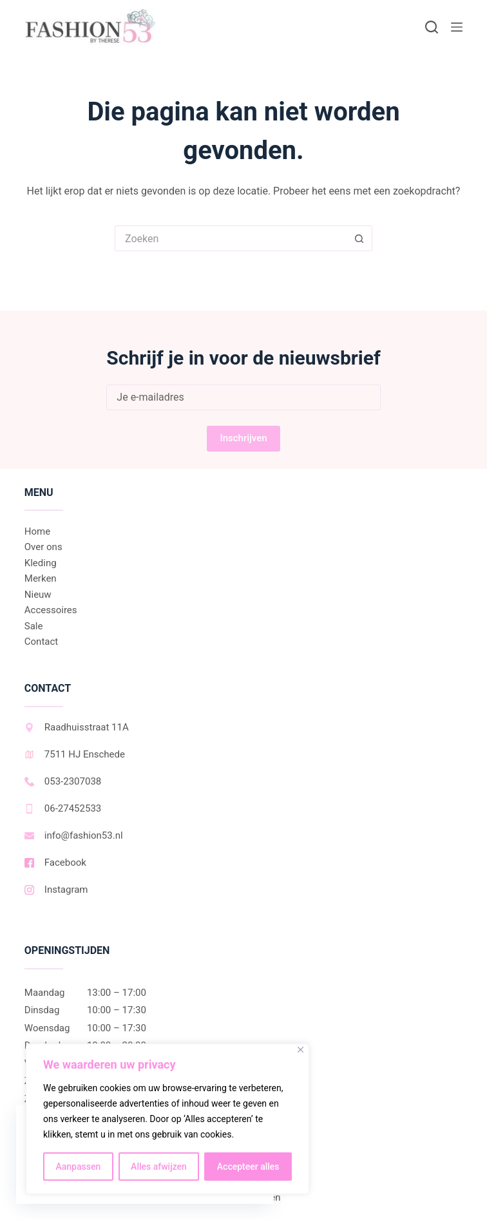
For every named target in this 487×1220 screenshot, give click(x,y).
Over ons (43, 547)
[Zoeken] (431, 27)
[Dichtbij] (300, 1050)
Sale (33, 626)
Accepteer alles (248, 1166)
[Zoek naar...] (231, 238)
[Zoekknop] (359, 238)
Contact (41, 641)
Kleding (40, 563)
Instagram (56, 889)
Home (37, 531)
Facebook (55, 862)
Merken (40, 578)
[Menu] (457, 27)
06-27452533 (62, 808)
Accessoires (50, 610)
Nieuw (38, 594)
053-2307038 (62, 781)
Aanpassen (77, 1166)
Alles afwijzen (159, 1166)
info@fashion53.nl (73, 835)
